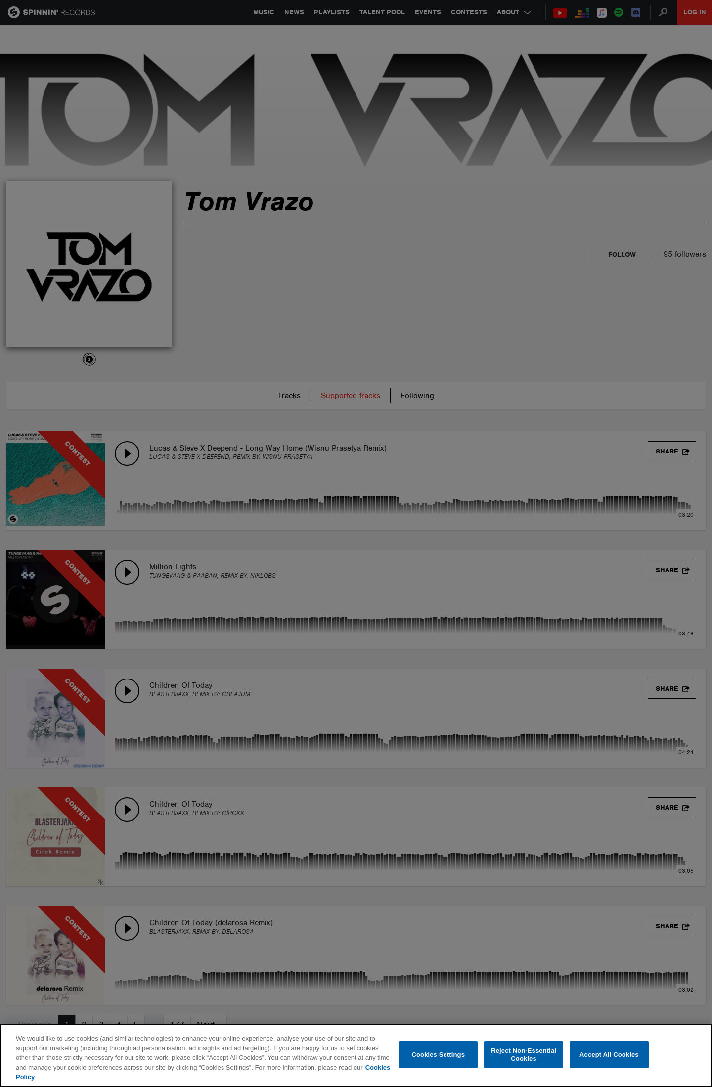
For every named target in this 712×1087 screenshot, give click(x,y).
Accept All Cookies (609, 1054)
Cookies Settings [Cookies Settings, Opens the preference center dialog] (438, 1054)
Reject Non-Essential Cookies (523, 1054)
